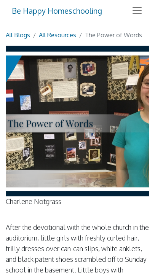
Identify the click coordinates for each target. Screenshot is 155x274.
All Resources (57, 35)
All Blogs (18, 35)
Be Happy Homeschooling (57, 11)
